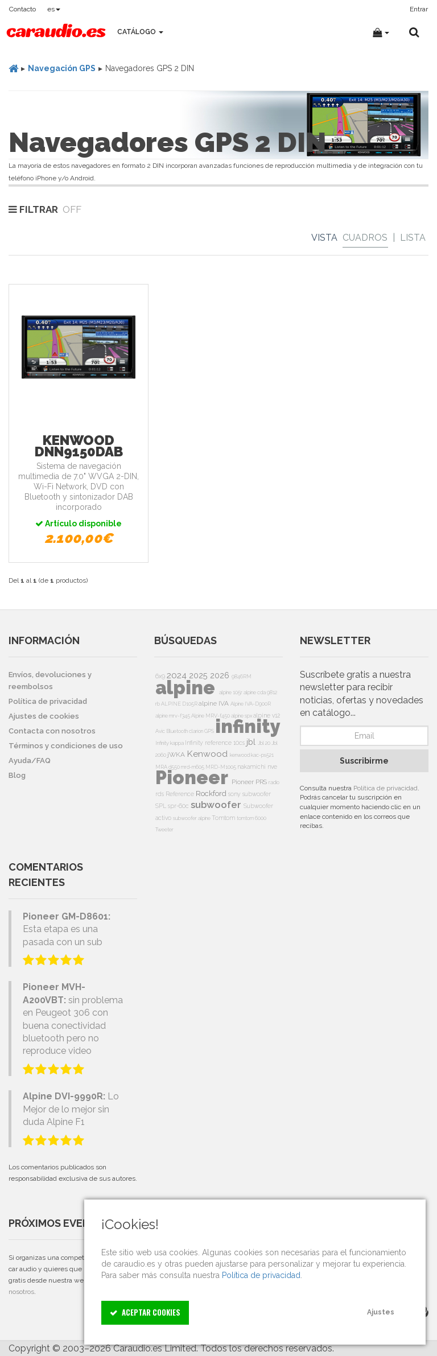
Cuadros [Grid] (365, 237)
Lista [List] (413, 237)
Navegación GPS (62, 68)
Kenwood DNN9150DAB (79, 446)
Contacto (22, 9)
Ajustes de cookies (44, 716)
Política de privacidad (385, 788)
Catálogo (140, 32)
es (53, 9)
